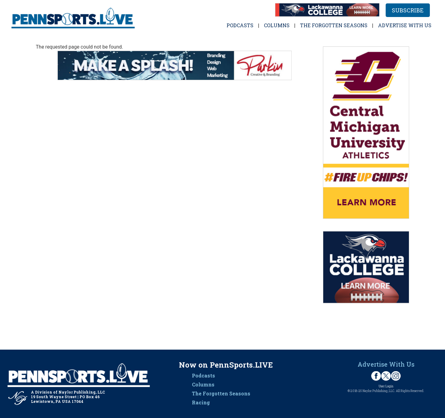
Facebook (376, 376)
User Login (386, 386)
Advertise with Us (404, 25)
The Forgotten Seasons (333, 25)
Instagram (396, 376)
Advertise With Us (386, 364)
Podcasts (240, 25)
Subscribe (408, 10)
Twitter (386, 376)
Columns (277, 25)
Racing (201, 402)
